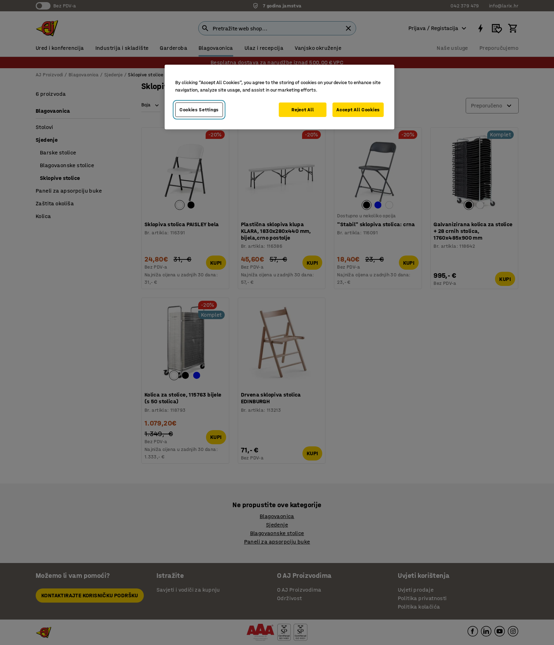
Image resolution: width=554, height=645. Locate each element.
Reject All (302, 110)
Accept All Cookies (358, 110)
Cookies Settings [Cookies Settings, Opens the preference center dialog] (199, 110)
